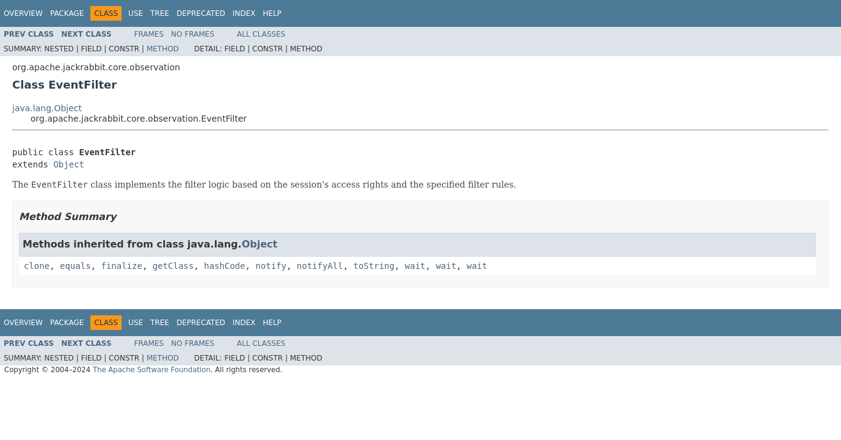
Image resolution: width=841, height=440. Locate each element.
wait (415, 266)
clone (36, 266)
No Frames (192, 34)
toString (374, 266)
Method (163, 49)
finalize (121, 266)
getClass (173, 266)
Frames (149, 34)
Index (244, 13)
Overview (23, 13)
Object (68, 164)
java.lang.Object (47, 108)
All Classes (261, 34)
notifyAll (320, 266)
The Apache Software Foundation (152, 369)
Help (272, 13)
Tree (159, 13)
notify (270, 266)
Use (135, 13)
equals (75, 266)
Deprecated (201, 13)
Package (67, 13)
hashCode (224, 266)
